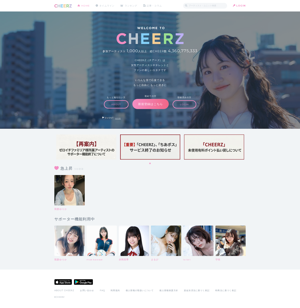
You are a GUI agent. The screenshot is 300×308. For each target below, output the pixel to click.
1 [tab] (150, 164)
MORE (118, 118)
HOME (85, 5)
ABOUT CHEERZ (64, 290)
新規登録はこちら (150, 104)
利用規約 (115, 290)
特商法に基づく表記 (225, 290)
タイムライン (106, 5)
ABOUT (116, 104)
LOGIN (241, 5)
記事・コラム (154, 5)
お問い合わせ (87, 290)
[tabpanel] (86, 147)
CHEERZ (63, 5)
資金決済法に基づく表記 (197, 290)
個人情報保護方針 (168, 290)
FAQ (102, 290)
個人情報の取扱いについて (140, 290)
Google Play (83, 282)
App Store (63, 282)
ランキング (131, 5)
